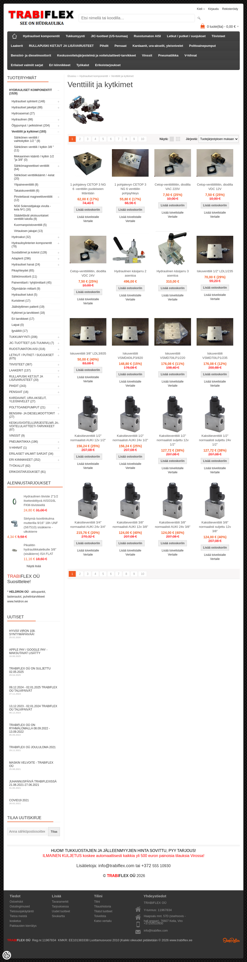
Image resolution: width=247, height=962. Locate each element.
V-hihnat (191, 55)
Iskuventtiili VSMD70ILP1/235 (214, 356)
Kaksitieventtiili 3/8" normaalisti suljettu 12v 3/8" (215, 527)
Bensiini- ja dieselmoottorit (31, 55)
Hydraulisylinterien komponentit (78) (32, 244)
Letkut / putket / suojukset (186, 36)
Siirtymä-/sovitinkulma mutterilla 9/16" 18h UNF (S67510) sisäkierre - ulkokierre (41, 525)
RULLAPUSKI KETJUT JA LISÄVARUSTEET (61, 46)
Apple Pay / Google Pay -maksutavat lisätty (33, 652)
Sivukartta (58, 916)
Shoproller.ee (231, 940)
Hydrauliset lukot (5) (24, 294)
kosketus (15, 921)
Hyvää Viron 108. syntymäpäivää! (33, 634)
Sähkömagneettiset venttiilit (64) (31, 167)
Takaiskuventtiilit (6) (26, 190)
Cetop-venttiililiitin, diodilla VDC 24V (88, 273)
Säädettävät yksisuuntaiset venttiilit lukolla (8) (31, 217)
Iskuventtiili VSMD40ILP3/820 (130, 356)
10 (142, 139)
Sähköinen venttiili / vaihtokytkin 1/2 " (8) (27, 139)
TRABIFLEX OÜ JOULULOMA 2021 (33, 749)
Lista (172, 139)
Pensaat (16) (18, 392)
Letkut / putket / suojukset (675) (31, 356)
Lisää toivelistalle (88, 217)
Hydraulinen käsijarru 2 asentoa (130, 273)
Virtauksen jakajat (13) (28, 231)
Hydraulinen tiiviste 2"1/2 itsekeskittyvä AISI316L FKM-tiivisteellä (41, 501)
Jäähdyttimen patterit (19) (28, 306)
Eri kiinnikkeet (59, 65)
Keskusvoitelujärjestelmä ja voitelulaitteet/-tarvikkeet (96, 55)
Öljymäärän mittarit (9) (26, 288)
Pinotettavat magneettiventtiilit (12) (33, 198)
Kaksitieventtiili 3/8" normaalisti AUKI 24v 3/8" (172, 525)
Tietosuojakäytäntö (22, 911)
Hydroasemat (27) (23, 113)
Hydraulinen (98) (22, 119)
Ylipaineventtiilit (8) (26, 184)
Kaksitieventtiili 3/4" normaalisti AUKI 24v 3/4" (88, 525)
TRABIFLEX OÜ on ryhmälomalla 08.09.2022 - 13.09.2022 (33, 729)
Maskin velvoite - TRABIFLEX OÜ (33, 765)
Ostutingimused (20, 906)
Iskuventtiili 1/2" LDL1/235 (215, 271)
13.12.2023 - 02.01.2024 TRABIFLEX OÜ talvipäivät (33, 709)
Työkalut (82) (19, 465)
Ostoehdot (16, 901)
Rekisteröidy (230, 9)
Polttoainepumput (202, 46)
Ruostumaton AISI (147, 36)
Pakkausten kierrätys (23, 925)
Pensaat (121, 46)
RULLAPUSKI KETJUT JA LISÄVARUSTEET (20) (26, 378)
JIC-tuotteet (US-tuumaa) (109, 36)
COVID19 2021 (33, 802)
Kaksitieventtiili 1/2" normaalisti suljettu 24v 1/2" (215, 440)
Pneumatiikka (168, 55)
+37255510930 (153, 923)
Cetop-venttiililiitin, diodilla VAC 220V (173, 187)
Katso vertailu (103, 921)
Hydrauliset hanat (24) (26, 264)
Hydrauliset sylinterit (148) (28, 101)
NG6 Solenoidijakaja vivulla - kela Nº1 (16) (32, 207)
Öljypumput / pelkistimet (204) (31, 125)
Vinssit (147, 55)
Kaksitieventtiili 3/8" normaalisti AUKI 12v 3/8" (130, 525)
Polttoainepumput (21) (27, 407)
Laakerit (17, 46)
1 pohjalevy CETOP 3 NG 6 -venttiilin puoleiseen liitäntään (88, 189)
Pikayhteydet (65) (23, 270)
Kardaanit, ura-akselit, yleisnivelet (158, 46)
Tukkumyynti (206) (23, 337)
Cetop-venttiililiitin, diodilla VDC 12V (215, 187)
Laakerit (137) (20, 370)
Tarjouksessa (60, 906)
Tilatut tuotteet (103, 911)
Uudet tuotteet (61, 911)
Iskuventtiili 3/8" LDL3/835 (88, 353)
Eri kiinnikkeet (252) (24, 459)
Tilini (97, 901)
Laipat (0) (18, 325)
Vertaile (88, 221)
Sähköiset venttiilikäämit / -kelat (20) (34, 177)
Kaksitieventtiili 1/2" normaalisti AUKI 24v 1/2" (130, 438)
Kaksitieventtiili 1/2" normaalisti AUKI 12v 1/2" (88, 438)
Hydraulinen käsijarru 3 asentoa (173, 273)
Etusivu (72, 76)
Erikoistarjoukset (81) (27, 472)
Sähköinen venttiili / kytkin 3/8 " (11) (34, 148)
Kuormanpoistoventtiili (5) (30, 225)
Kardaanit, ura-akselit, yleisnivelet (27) (28, 399)
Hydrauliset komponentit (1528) (30, 91)
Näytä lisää (34, 566)
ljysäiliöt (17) (20, 331)
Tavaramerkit (60, 901)
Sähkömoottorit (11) (24, 276)
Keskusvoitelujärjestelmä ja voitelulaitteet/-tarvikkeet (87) (33, 426)
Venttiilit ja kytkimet (122, 76)
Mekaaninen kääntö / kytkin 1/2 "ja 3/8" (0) (34, 158)
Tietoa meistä (18, 916)
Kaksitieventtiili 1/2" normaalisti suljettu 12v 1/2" (173, 440)
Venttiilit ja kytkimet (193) (29, 131)
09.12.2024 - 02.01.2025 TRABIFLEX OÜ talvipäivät (33, 690)
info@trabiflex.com (156, 930)
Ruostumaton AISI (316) (27, 349)
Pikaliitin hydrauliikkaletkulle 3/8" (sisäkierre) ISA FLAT (40, 549)
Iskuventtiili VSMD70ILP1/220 (172, 356)
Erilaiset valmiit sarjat (27, 65)
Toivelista (100, 916)
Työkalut (82, 65)
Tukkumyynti (75, 36)
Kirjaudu (213, 9)
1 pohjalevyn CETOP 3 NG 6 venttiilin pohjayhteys (130, 189)
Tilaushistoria (102, 906)
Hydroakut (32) (21, 237)
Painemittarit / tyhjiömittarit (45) (31, 282)
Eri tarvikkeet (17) (23, 319)
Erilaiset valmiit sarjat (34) (31, 453)
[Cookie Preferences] (6, 955)
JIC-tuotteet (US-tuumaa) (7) (31, 343)
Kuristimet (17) (21, 300)
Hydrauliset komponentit (41, 36)
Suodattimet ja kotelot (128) (29, 252)
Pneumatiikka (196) (23, 441)
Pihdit (104, 46)
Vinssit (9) (17, 435)
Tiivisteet (218, 36)
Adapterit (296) (21, 258)
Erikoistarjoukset (108, 65)
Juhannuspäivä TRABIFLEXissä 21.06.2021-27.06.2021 (33, 784)
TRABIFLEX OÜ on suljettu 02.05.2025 (33, 671)
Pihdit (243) (17, 386)
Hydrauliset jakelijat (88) (27, 107)
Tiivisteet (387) (20, 364)
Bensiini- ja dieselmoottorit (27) (32, 415)
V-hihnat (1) (18, 447)
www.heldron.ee (17, 601)
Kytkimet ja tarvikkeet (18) (28, 312)
